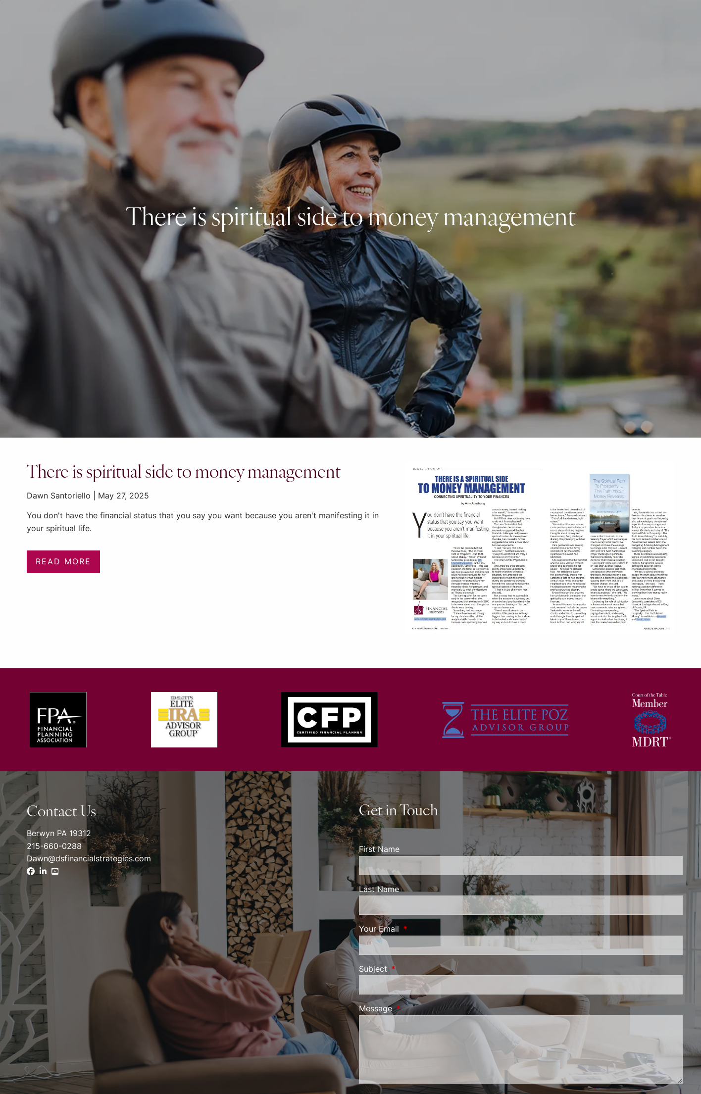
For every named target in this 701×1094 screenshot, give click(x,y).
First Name (379, 849)
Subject (413, 969)
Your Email (419, 929)
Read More (63, 561)
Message (416, 1008)
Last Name (379, 889)
